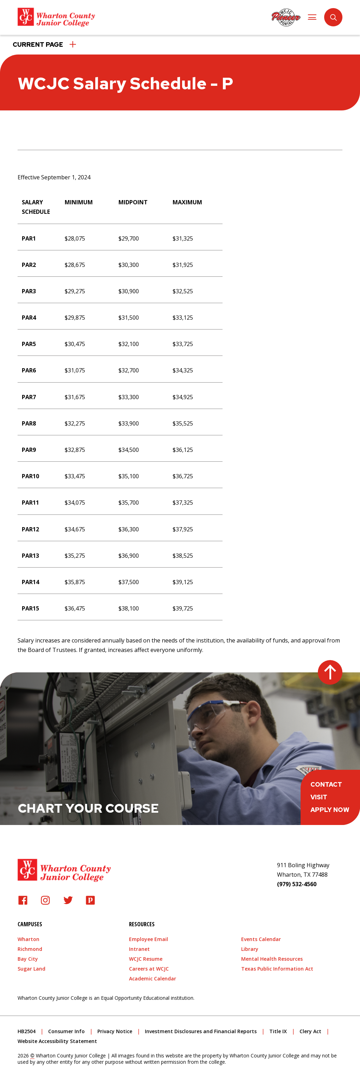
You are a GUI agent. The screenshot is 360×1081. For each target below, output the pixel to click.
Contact (326, 783)
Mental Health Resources (272, 957)
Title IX (278, 1029)
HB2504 (27, 1029)
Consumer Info (66, 1029)
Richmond (30, 947)
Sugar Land (31, 967)
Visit (318, 796)
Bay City (28, 957)
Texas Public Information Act (277, 967)
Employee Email (148, 937)
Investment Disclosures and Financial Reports (201, 1029)
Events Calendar (261, 937)
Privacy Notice (114, 1029)
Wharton (28, 937)
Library (249, 947)
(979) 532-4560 (296, 883)
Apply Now (329, 808)
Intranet (139, 947)
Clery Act (310, 1029)
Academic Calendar (152, 977)
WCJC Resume (145, 957)
